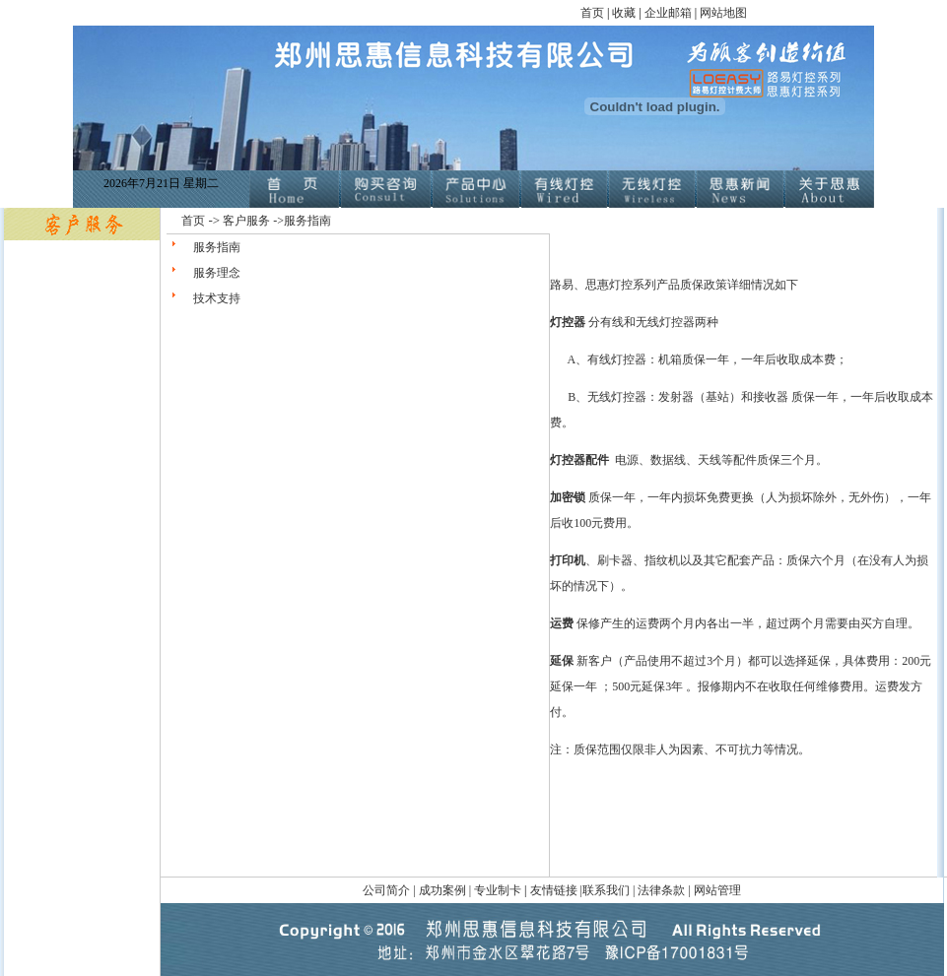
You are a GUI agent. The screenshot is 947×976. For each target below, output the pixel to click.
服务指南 (216, 247)
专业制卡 (497, 890)
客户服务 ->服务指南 (277, 221)
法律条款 (661, 890)
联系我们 (606, 890)
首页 (592, 13)
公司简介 (388, 890)
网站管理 (717, 890)
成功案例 (444, 890)
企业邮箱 (668, 13)
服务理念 (216, 273)
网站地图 (723, 13)
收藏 (625, 13)
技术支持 (216, 298)
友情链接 (553, 890)
